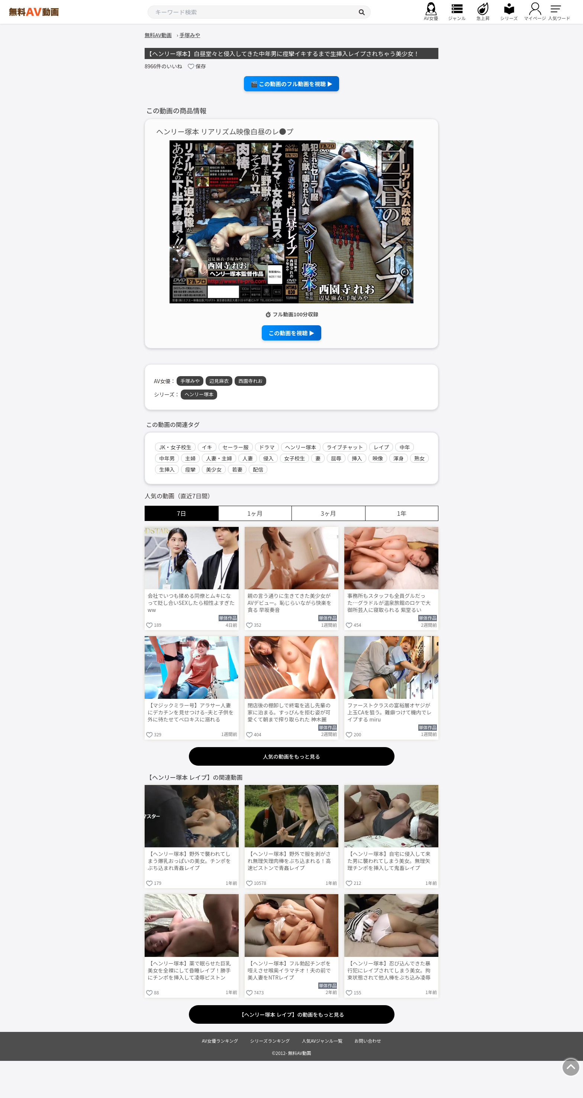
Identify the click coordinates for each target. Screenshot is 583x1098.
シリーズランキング (270, 1040)
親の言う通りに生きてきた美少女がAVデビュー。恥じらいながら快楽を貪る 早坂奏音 (290, 602)
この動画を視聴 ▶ (291, 333)
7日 (181, 513)
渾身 (398, 458)
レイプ (381, 447)
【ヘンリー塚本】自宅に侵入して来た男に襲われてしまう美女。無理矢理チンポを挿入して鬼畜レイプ (389, 860)
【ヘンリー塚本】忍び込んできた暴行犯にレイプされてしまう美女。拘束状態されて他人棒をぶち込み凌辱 (389, 970)
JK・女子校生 (175, 447)
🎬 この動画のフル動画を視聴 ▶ (292, 84)
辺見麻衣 (219, 380)
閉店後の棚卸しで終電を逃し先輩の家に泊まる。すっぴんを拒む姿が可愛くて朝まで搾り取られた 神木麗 (289, 712)
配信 (258, 469)
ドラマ (267, 447)
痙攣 (190, 469)
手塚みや (190, 380)
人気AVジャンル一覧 (322, 1040)
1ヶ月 (254, 513)
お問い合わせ (367, 1040)
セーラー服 (236, 447)
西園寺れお (250, 380)
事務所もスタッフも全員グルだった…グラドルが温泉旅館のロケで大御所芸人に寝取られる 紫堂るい (389, 602)
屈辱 (336, 458)
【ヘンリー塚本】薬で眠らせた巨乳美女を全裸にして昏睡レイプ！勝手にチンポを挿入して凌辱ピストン (189, 970)
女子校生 (294, 458)
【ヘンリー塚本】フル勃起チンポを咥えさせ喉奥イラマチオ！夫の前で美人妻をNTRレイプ (289, 970)
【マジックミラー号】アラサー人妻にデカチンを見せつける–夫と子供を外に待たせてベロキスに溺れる (191, 712)
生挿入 (167, 469)
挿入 (357, 458)
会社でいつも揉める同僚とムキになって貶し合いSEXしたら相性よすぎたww (191, 602)
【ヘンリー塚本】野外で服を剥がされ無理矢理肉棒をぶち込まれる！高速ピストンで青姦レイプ (289, 860)
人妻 (247, 458)
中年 (404, 447)
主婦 (190, 458)
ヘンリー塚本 (198, 394)
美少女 (214, 469)
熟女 (419, 458)
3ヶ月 (328, 513)
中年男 (167, 458)
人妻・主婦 (219, 458)
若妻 (237, 469)
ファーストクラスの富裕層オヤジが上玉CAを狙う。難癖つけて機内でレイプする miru (389, 712)
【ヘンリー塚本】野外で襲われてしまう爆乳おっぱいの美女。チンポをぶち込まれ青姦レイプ (189, 860)
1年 (401, 513)
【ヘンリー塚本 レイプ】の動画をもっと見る (291, 1014)
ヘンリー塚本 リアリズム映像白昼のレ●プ (224, 132)
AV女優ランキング (220, 1040)
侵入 (268, 458)
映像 (378, 458)
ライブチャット (345, 447)
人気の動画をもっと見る (291, 756)
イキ (207, 447)
